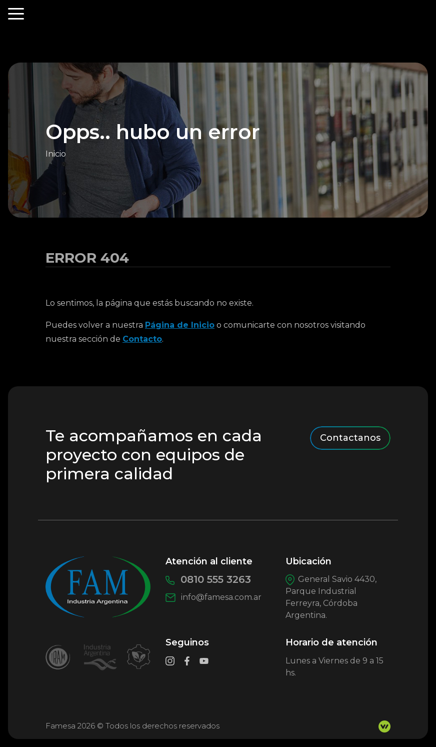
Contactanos (350, 437)
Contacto (142, 339)
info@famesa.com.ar (214, 597)
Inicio (56, 154)
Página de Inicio (179, 325)
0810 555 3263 (208, 579)
